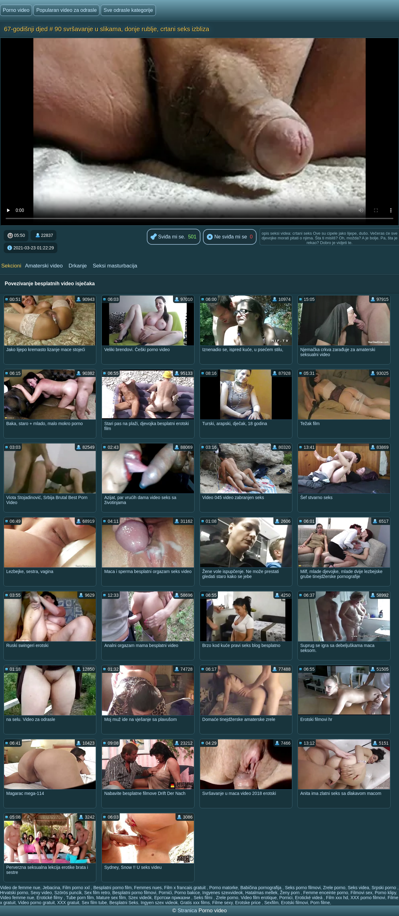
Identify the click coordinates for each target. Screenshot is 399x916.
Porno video (16, 10)
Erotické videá (309, 897)
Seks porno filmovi (302, 887)
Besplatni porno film (112, 887)
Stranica (188, 911)
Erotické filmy (50, 897)
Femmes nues (148, 887)
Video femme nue (17, 897)
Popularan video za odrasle (66, 10)
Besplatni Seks (123, 902)
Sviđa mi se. (168, 237)
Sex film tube (94, 902)
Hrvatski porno (14, 892)
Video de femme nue (20, 887)
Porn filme (320, 902)
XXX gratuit (68, 902)
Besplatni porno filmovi (134, 892)
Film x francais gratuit (185, 887)
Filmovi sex (361, 892)
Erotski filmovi (294, 902)
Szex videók (139, 897)
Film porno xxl (77, 887)
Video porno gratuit (36, 902)
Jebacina (51, 887)
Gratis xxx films (195, 902)
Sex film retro (97, 892)
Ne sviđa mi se (227, 237)
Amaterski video (44, 266)
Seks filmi (204, 897)
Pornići (165, 892)
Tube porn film (80, 897)
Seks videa (358, 887)
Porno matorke (223, 887)
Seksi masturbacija (115, 266)
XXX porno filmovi (367, 897)
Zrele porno (334, 887)
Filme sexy (222, 902)
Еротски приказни (172, 897)
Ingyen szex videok (159, 902)
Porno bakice (187, 892)
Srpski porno (384, 887)
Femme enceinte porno (325, 892)
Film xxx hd (337, 897)
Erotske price (248, 902)
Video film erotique (259, 897)
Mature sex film (111, 897)
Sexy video (41, 892)
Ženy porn (290, 892)
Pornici (286, 897)
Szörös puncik (68, 892)
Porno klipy (385, 892)
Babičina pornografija (261, 887)
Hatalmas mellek (261, 892)
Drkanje (78, 266)
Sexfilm (271, 902)
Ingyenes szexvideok (222, 892)
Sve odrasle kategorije (128, 10)
